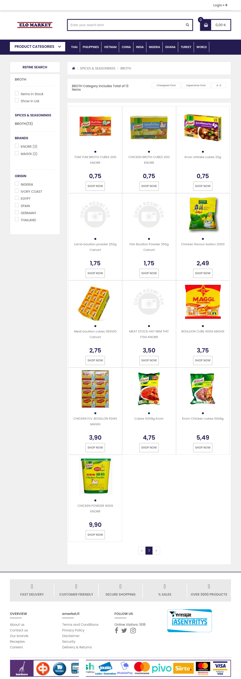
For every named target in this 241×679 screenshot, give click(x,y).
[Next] (156, 551)
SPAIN (25, 206)
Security (68, 641)
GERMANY (28, 213)
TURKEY (186, 47)
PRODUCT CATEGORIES (34, 46)
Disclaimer (71, 636)
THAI (74, 47)
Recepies (17, 641)
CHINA (126, 47)
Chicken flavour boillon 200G (203, 244)
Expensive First (196, 85)
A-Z (218, 85)
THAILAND (28, 220)
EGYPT (26, 198)
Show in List (30, 101)
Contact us (19, 630)
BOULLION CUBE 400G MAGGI (202, 331)
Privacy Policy (73, 630)
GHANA (170, 47)
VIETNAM (110, 47)
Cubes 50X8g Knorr (149, 418)
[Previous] (142, 551)
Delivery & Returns (77, 647)
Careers (16, 647)
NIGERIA (154, 47)
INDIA (140, 47)
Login (220, 5)
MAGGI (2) (29, 153)
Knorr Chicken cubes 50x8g (203, 418)
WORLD (202, 47)
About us (17, 624)
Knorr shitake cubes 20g (203, 157)
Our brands (19, 636)
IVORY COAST (31, 191)
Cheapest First (166, 85)
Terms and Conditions (80, 624)
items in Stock (32, 94)
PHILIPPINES (91, 47)
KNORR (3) (29, 146)
